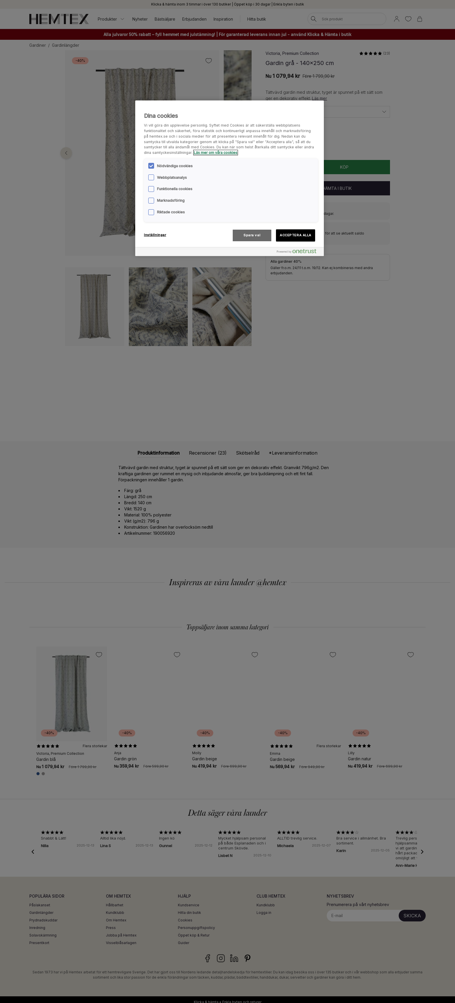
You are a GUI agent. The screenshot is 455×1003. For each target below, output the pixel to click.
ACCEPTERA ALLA (295, 235)
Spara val (251, 235)
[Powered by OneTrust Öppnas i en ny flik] (299, 252)
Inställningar (155, 235)
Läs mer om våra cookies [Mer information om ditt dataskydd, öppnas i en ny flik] (215, 152)
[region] (229, 178)
